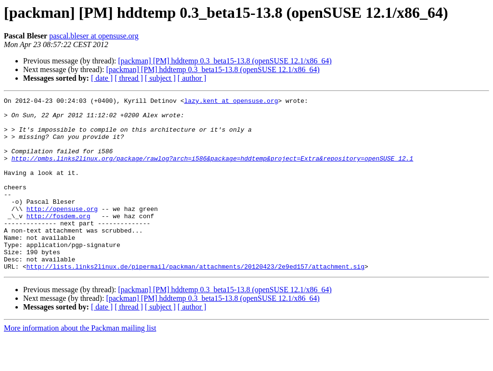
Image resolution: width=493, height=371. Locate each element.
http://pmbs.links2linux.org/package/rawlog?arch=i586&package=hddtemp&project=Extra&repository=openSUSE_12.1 (213, 171)
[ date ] (102, 78)
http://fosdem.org (58, 240)
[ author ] (192, 78)
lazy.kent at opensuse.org (231, 102)
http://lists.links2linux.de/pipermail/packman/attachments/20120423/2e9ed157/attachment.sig (195, 301)
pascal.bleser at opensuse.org (93, 36)
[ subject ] (160, 78)
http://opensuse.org (62, 231)
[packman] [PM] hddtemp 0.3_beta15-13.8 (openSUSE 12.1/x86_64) (224, 61)
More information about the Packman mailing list (80, 363)
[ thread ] (129, 78)
